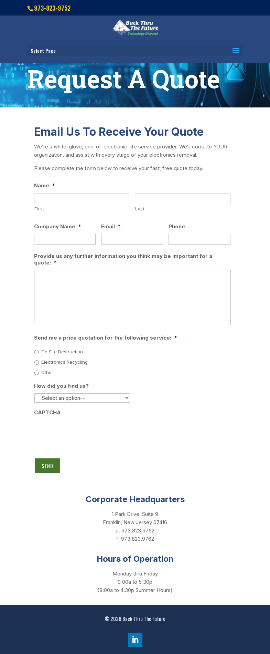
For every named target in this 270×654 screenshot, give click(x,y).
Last (140, 208)
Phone (177, 226)
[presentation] (86, 433)
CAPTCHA (47, 412)
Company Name (57, 226)
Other (47, 372)
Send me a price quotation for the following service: (105, 337)
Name (44, 185)
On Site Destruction (62, 351)
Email (111, 226)
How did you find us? (61, 386)
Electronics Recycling (64, 362)
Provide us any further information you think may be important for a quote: (123, 259)
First (39, 208)
